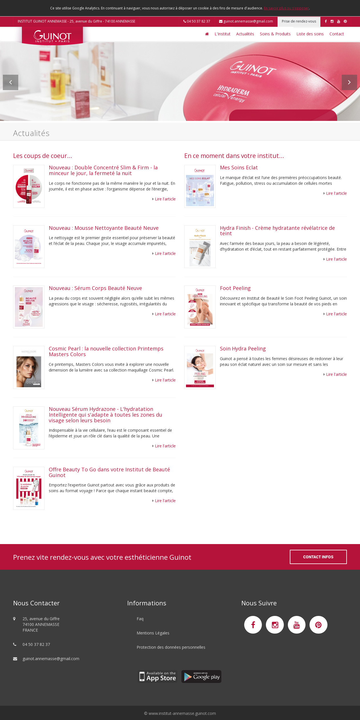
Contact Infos (318, 556)
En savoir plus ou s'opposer (286, 8)
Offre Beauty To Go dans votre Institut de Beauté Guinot (109, 472)
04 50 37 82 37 (196, 21)
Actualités (245, 33)
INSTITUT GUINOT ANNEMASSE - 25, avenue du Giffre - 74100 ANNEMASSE (76, 21)
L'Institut (222, 33)
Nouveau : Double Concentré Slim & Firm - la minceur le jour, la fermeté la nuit (103, 170)
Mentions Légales (153, 633)
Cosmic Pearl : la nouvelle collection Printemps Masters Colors (106, 351)
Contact (336, 33)
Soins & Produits (275, 33)
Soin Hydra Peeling (243, 348)
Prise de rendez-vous (299, 21)
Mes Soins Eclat (239, 167)
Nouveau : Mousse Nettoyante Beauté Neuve (104, 227)
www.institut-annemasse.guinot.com (182, 713)
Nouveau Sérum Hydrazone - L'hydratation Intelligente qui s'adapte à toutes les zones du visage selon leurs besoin (105, 414)
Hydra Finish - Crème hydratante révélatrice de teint (277, 230)
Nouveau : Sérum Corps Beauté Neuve (95, 288)
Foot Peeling (235, 288)
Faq (140, 618)
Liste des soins (310, 33)
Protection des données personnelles (171, 647)
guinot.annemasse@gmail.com (246, 21)
